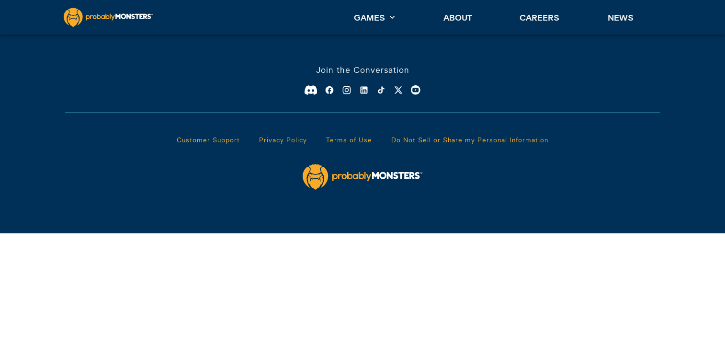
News (621, 17)
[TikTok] (381, 90)
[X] (398, 90)
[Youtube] (415, 90)
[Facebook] (329, 90)
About (457, 17)
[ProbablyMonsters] (108, 17)
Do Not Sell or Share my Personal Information (469, 140)
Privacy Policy (283, 140)
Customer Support (208, 140)
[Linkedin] (364, 90)
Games (374, 17)
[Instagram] (346, 90)
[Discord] (310, 90)
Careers (539, 17)
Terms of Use (349, 140)
